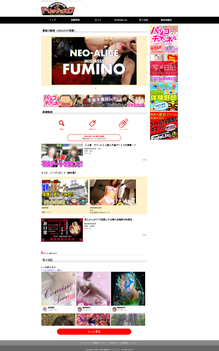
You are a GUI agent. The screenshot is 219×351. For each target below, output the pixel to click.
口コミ (98, 20)
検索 (61, 124)
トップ (52, 20)
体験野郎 (75, 20)
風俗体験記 (166, 20)
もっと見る (94, 331)
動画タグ (92, 124)
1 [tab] (95, 88)
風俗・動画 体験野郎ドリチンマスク (107, 349)
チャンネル (123, 124)
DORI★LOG (120, 20)
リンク (133, 343)
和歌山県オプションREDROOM (94, 137)
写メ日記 (143, 20)
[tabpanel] (94, 61)
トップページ (85, 343)
